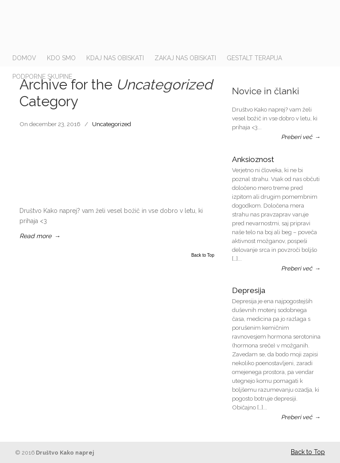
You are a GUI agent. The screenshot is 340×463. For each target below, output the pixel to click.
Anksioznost (253, 159)
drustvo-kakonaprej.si (178, 26)
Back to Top (202, 255)
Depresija (248, 290)
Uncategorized (111, 123)
